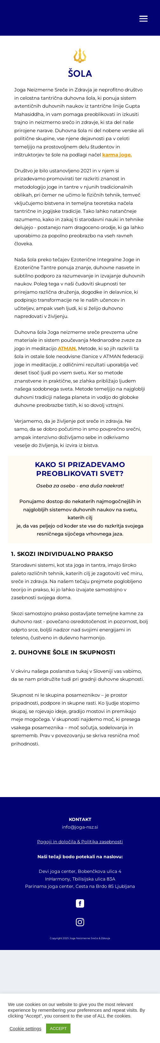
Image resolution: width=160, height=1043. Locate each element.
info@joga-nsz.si (80, 827)
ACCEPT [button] (58, 1028)
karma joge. (117, 155)
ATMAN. (67, 348)
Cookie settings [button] (25, 1028)
